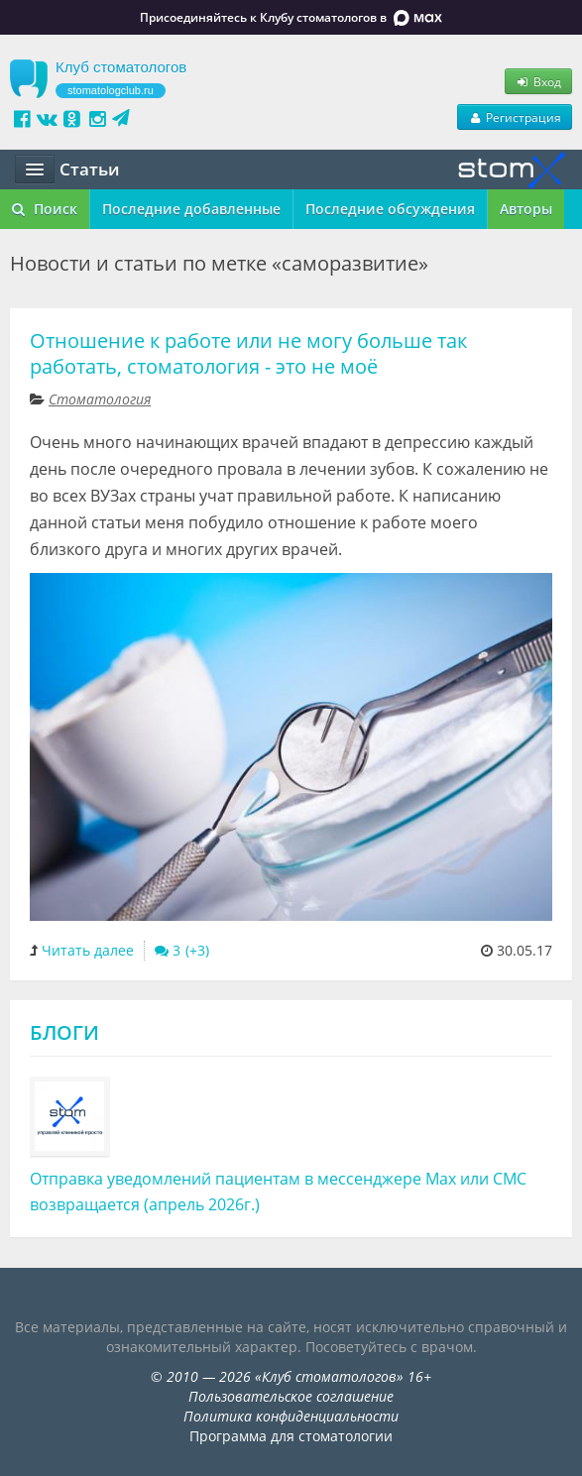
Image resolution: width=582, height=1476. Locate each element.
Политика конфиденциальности (291, 1416)
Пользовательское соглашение (291, 1396)
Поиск (44, 208)
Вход (538, 81)
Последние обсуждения (390, 208)
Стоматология (100, 399)
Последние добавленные (191, 208)
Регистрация (514, 117)
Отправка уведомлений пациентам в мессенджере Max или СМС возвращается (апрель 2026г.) (278, 1191)
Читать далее (88, 950)
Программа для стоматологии (291, 1435)
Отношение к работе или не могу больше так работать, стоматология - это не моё (248, 353)
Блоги (64, 1032)
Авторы (526, 208)
